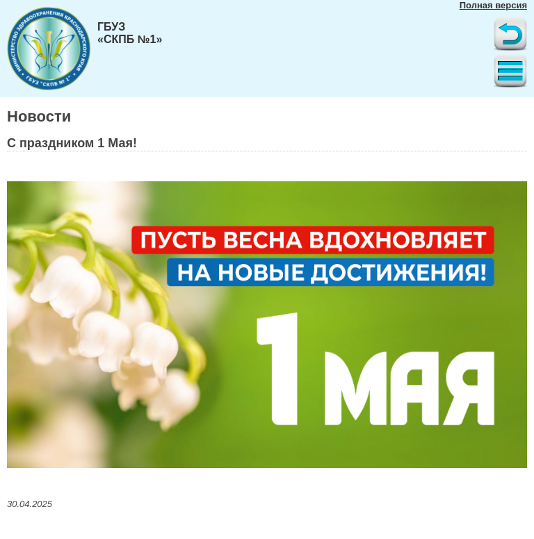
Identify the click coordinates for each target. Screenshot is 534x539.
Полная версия (493, 5)
